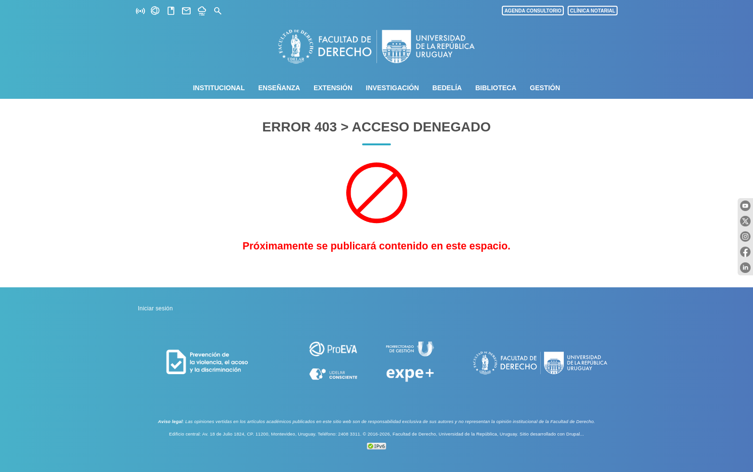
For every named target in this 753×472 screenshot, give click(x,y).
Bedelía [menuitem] (447, 88)
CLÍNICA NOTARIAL (592, 10)
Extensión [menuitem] (333, 88)
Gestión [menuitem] (545, 88)
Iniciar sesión (155, 308)
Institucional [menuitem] (219, 88)
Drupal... (575, 434)
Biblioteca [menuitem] (496, 88)
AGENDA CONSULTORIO (532, 10)
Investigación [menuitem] (392, 88)
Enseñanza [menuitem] (279, 88)
